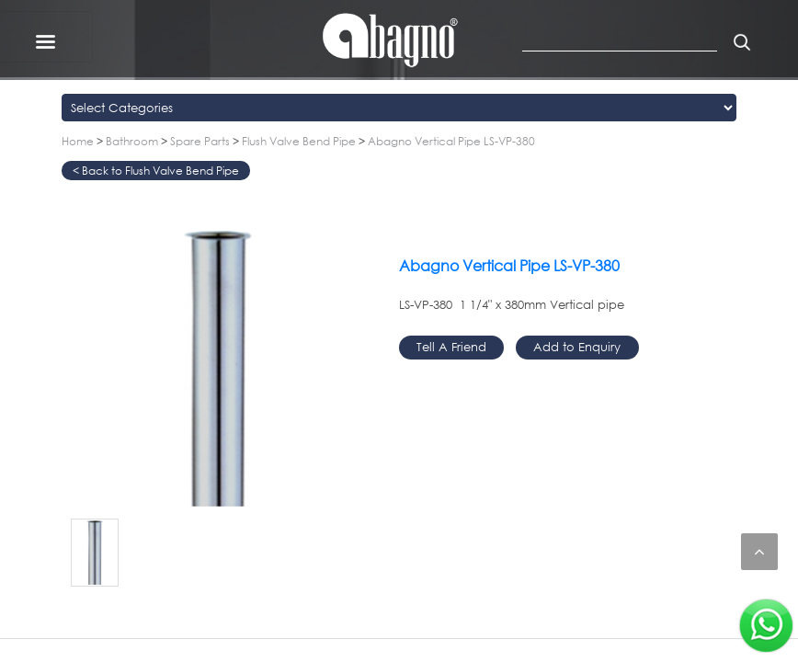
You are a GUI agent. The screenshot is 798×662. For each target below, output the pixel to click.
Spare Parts (200, 141)
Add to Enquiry (577, 346)
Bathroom (132, 141)
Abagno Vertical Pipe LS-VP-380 (451, 141)
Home (78, 141)
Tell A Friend (451, 346)
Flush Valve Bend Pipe (299, 141)
